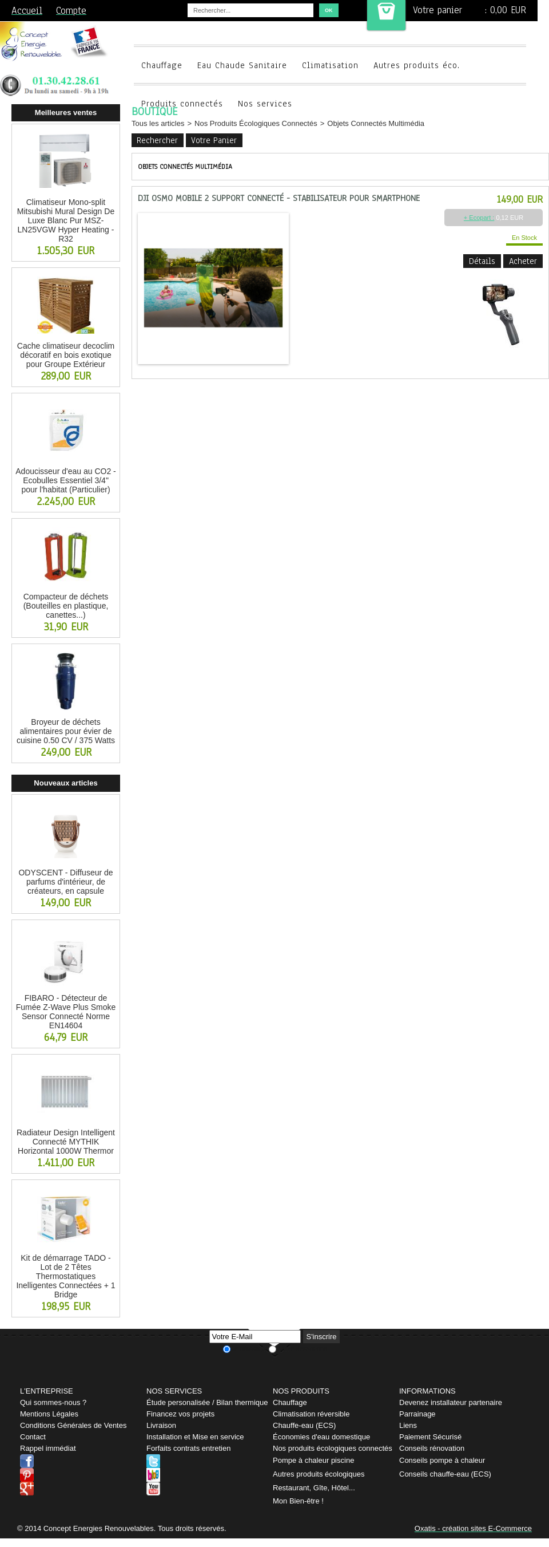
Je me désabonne (302, 1348)
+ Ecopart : (479, 217)
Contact (33, 1436)
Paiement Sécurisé (430, 1436)
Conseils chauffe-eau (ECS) (445, 1474)
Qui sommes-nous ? (53, 1402)
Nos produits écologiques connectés (332, 1448)
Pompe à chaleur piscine (313, 1460)
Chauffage (161, 65)
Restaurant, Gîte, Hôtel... (314, 1487)
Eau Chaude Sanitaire (242, 65)
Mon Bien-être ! (298, 1501)
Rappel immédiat (48, 1448)
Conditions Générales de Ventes (73, 1425)
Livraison (161, 1425)
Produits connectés (182, 103)
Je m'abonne (250, 1348)
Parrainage (417, 1414)
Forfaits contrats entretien (188, 1448)
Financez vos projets (180, 1414)
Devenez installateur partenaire (450, 1402)
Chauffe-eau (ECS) (304, 1425)
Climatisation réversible (311, 1414)
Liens (408, 1425)
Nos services (265, 103)
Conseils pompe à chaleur (442, 1460)
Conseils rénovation (431, 1448)
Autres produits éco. (416, 65)
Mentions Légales (49, 1414)
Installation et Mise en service (195, 1436)
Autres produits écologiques (318, 1474)
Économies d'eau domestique (321, 1436)
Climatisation (330, 65)
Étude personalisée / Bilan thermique (207, 1402)
